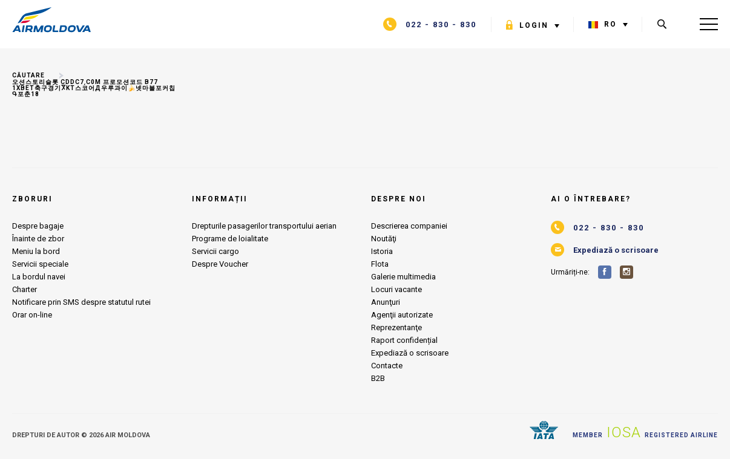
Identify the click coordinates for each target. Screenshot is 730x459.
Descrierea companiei (409, 225)
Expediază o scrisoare (410, 352)
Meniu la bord (36, 251)
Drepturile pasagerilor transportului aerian (264, 225)
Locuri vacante (396, 289)
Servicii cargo (215, 251)
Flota (380, 264)
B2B (378, 378)
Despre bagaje (38, 225)
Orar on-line (32, 314)
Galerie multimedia (403, 276)
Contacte (387, 365)
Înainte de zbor (38, 238)
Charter (24, 289)
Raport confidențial (404, 340)
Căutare (28, 75)
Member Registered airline (645, 432)
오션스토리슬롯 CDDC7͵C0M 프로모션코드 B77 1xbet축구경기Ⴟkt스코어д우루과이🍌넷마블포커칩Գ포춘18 (94, 88)
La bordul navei (38, 276)
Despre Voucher (220, 264)
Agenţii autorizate (402, 314)
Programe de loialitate (230, 238)
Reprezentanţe (396, 327)
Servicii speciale (40, 264)
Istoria (382, 251)
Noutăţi (383, 238)
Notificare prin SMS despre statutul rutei (81, 302)
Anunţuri (385, 302)
